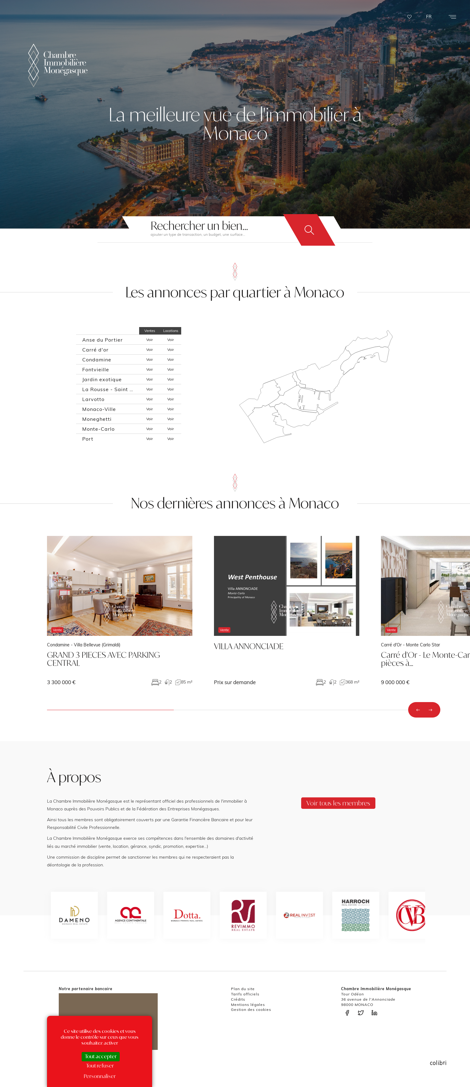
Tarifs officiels (245, 994)
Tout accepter (101, 1056)
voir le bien (119, 610)
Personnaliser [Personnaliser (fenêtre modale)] (100, 1076)
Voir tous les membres (338, 803)
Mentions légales (248, 1004)
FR (429, 16)
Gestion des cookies (251, 1009)
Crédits (238, 999)
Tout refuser (100, 1066)
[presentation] (418, 710)
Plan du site (243, 988)
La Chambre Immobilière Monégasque (58, 65)
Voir (149, 339)
